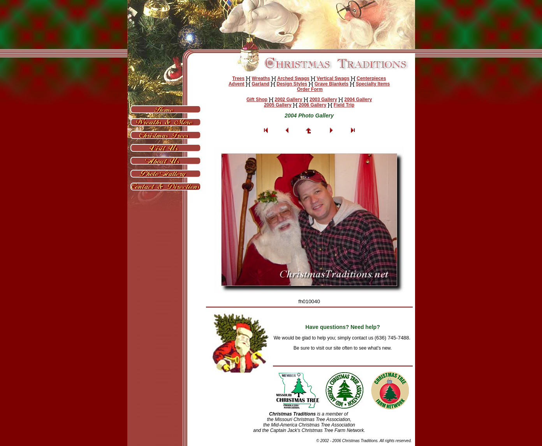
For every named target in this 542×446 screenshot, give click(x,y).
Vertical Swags (333, 78)
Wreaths (261, 78)
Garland (260, 84)
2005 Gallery (278, 105)
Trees (238, 78)
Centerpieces (371, 78)
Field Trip (344, 105)
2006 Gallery (312, 105)
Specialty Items (373, 84)
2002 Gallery (289, 99)
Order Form (310, 89)
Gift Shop (256, 99)
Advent (237, 84)
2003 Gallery (323, 99)
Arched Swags (293, 78)
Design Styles (291, 84)
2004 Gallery (358, 99)
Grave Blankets (331, 84)
